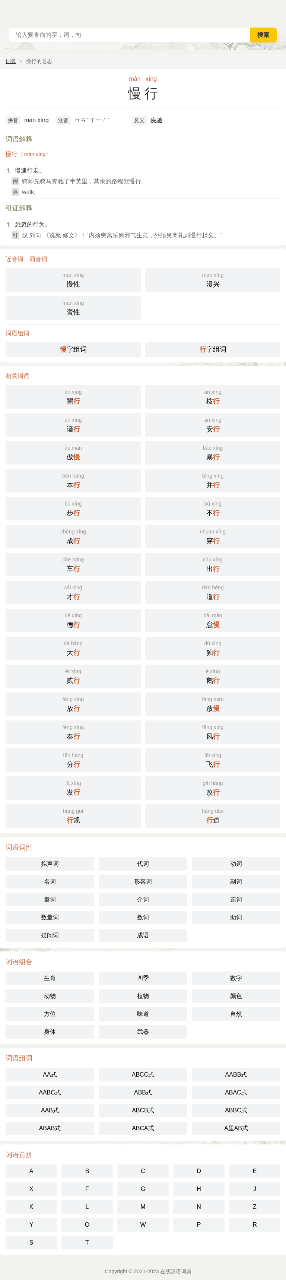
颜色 (236, 996)
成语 (143, 935)
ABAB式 (50, 1128)
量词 (50, 899)
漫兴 (213, 279)
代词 (143, 864)
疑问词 (50, 935)
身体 (50, 1032)
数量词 (50, 917)
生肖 (50, 978)
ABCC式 (143, 1074)
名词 (50, 881)
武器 (143, 1032)
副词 (236, 881)
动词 (236, 864)
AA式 (50, 1074)
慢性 (73, 279)
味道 (143, 1014)
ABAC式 (236, 1092)
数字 (236, 978)
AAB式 (50, 1110)
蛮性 (73, 307)
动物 (50, 996)
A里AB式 (236, 1128)
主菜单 (275, 11)
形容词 (143, 881)
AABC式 (50, 1092)
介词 (143, 899)
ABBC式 (236, 1110)
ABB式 (143, 1092)
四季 (143, 978)
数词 (143, 917)
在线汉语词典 (175, 1271)
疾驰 (156, 120)
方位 (50, 1014)
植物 (143, 996)
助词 (236, 917)
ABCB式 (143, 1110)
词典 (11, 61)
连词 (236, 899)
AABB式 (236, 1074)
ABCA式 (143, 1128)
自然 (236, 1014)
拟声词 (50, 864)
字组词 (73, 349)
